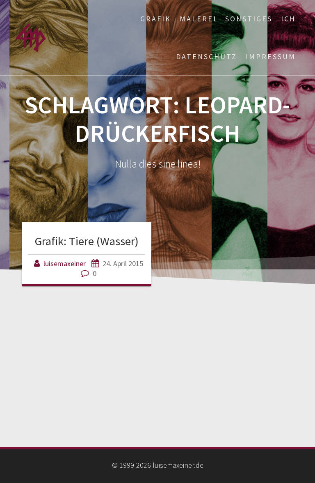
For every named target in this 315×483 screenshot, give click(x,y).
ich (288, 18)
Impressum (271, 56)
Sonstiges (248, 18)
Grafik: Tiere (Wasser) (87, 241)
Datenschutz (206, 56)
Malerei (198, 18)
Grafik (155, 18)
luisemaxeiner (64, 263)
